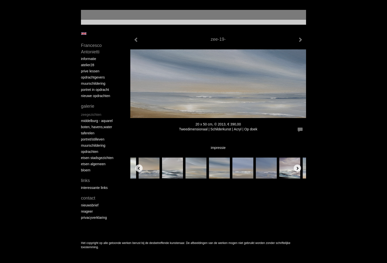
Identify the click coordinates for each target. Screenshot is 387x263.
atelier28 (87, 65)
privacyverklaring (94, 218)
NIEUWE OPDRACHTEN (95, 96)
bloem (85, 170)
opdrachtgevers (93, 77)
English (84, 33)
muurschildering (93, 83)
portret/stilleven (92, 139)
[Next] (297, 168)
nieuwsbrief (89, 205)
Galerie (87, 106)
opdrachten (89, 152)
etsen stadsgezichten (97, 158)
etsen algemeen (93, 164)
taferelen (87, 133)
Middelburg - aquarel (97, 121)
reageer (87, 211)
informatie (88, 59)
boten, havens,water (96, 127)
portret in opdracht (95, 90)
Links (85, 180)
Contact (88, 198)
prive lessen (90, 71)
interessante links (94, 188)
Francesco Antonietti (91, 48)
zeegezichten (91, 115)
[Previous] (139, 168)
